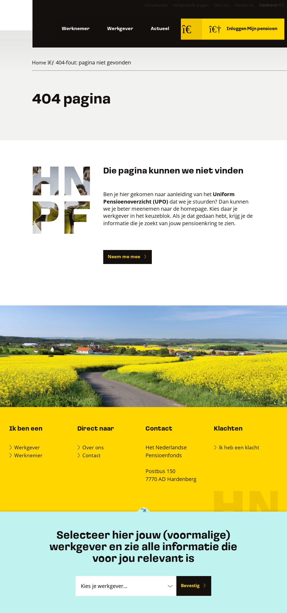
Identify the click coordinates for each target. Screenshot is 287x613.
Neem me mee (124, 256)
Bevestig (190, 586)
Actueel (161, 31)
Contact (262, 10)
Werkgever (120, 31)
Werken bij (234, 10)
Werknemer (75, 31)
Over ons (212, 10)
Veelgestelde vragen (181, 10)
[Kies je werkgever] (143, 512)
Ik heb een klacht (240, 447)
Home (39, 62)
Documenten (146, 10)
